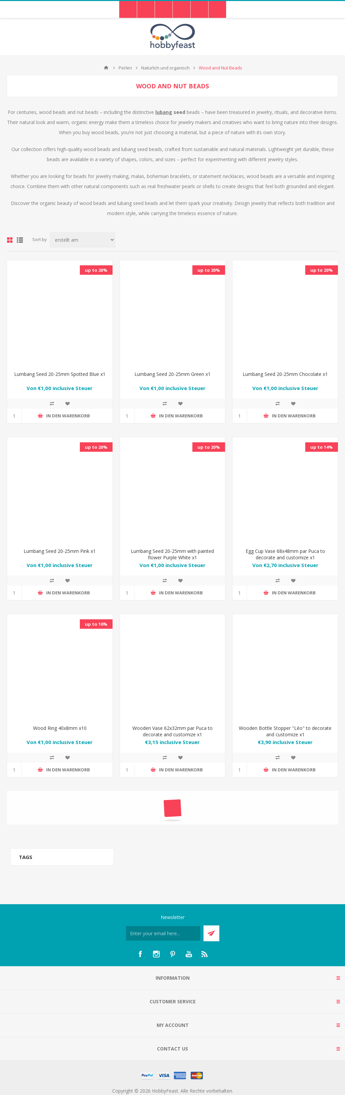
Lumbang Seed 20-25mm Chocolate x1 (285, 374)
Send (211, 933)
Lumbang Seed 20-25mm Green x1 (172, 374)
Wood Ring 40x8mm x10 (60, 728)
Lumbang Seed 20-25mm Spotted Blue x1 (59, 374)
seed (171, 112)
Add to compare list (52, 403)
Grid (10, 240)
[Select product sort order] (82, 239)
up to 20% (96, 270)
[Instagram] (156, 954)
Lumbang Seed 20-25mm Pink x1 (60, 551)
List (20, 240)
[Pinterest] (172, 954)
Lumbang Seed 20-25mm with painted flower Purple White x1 (172, 554)
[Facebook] (140, 954)
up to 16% (96, 624)
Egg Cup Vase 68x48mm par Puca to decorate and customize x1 (285, 554)
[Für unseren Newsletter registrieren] (163, 933)
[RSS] (204, 954)
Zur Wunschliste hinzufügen (67, 403)
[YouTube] (188, 954)
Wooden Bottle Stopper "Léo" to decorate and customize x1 (285, 731)
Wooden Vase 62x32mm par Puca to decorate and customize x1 (172, 731)
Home (106, 67)
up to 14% (321, 447)
